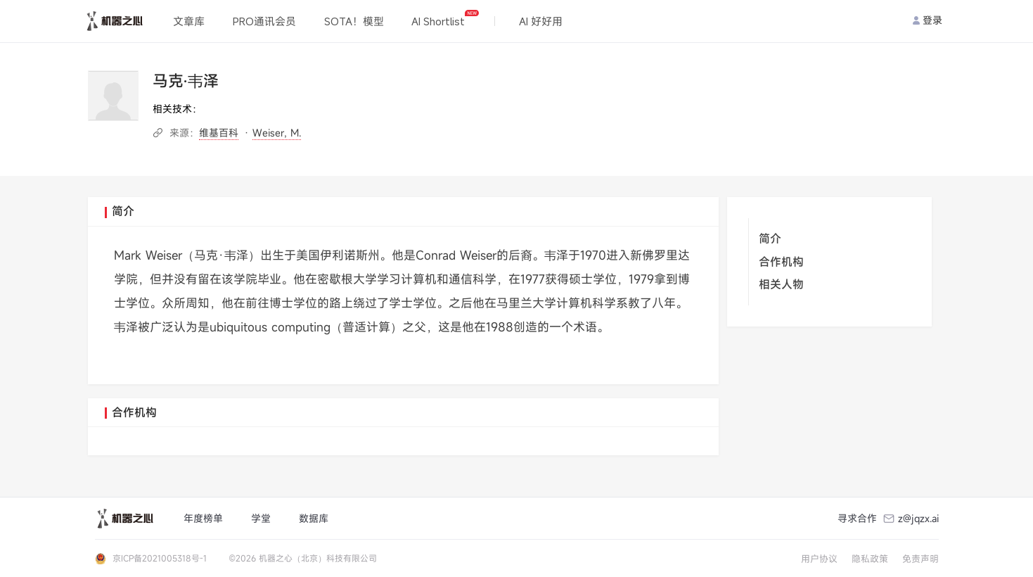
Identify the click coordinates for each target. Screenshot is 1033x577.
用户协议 (819, 558)
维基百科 (218, 132)
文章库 (189, 21)
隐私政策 (870, 558)
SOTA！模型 (354, 21)
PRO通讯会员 (264, 21)
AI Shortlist (444, 19)
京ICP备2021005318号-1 (160, 558)
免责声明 (920, 558)
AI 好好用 (541, 21)
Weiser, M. (276, 132)
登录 (927, 20)
